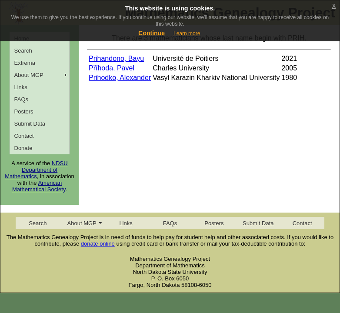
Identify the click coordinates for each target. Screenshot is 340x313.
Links (20, 87)
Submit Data (30, 123)
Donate (23, 148)
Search (23, 50)
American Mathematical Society (39, 186)
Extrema (24, 63)
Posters (23, 111)
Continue (151, 33)
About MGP (28, 75)
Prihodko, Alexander (120, 77)
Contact (24, 136)
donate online (98, 243)
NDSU (60, 163)
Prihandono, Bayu (116, 58)
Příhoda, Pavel (111, 68)
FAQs (21, 99)
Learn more (186, 33)
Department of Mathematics (31, 173)
